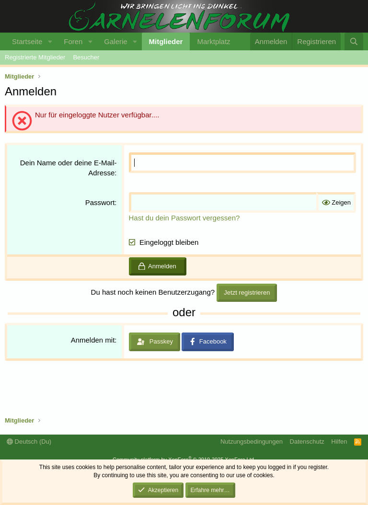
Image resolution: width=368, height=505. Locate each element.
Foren (73, 41)
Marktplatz (213, 41)
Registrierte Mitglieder (35, 57)
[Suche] (354, 41)
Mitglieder (166, 41)
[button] (50, 41)
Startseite (27, 41)
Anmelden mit (93, 340)
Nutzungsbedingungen (251, 441)
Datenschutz (307, 441)
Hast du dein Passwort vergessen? (184, 218)
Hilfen (339, 441)
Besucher (86, 57)
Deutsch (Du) (29, 441)
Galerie (115, 41)
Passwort (100, 202)
